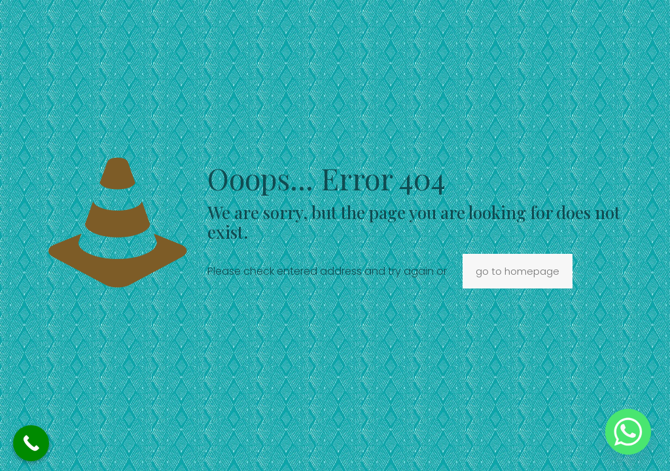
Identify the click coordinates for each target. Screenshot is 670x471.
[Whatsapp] (628, 432)
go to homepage (517, 271)
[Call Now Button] (31, 443)
